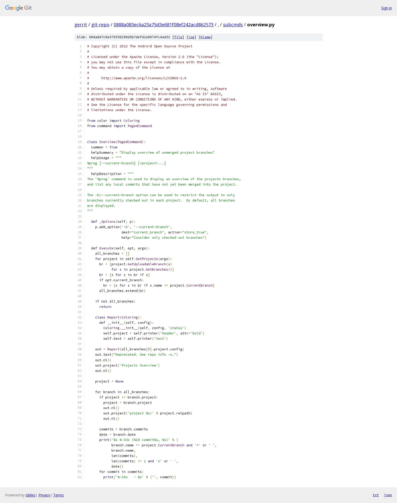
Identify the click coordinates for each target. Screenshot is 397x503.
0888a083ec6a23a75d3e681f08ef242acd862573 (163, 25)
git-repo (100, 25)
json (388, 495)
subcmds (233, 25)
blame (206, 37)
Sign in (386, 8)
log (191, 37)
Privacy (44, 495)
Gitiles (30, 495)
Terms (58, 495)
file (178, 37)
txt (376, 495)
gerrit (80, 25)
